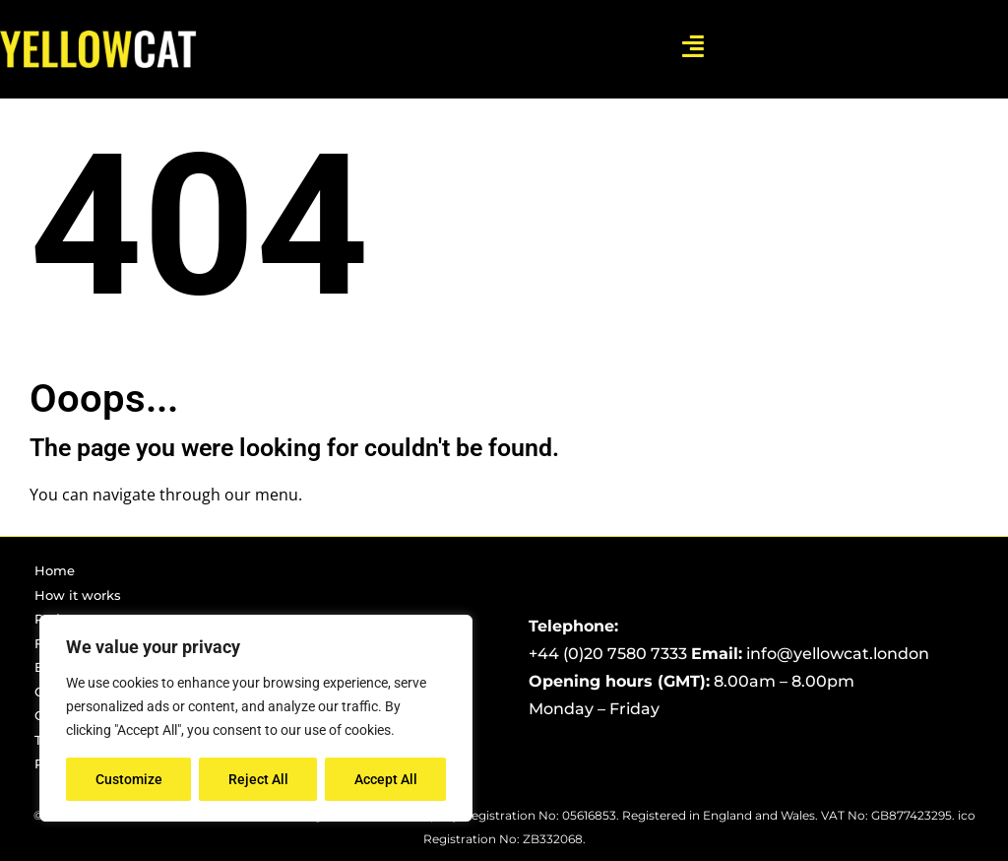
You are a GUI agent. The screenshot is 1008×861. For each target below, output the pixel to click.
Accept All (385, 779)
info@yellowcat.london (837, 653)
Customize (128, 779)
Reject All (258, 779)
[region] (255, 718)
